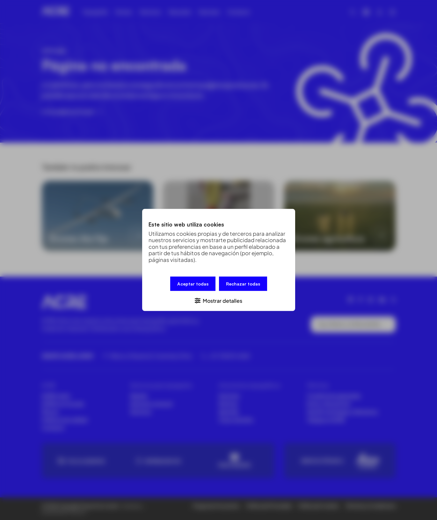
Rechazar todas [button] (243, 283)
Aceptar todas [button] (192, 283)
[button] (219, 300)
